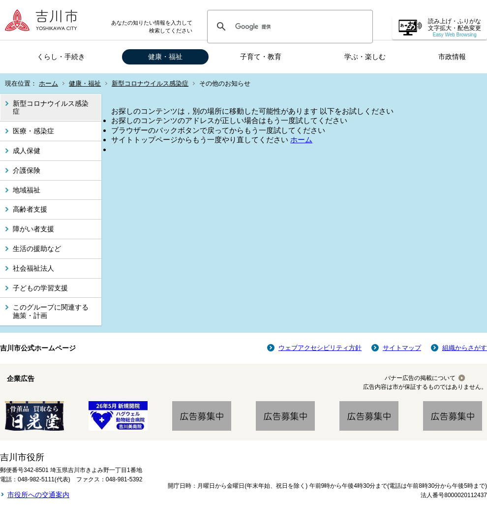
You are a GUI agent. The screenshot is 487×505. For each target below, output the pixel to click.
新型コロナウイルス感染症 (150, 83)
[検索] (288, 26)
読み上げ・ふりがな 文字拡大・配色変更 (454, 28)
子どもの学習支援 (40, 288)
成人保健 (26, 151)
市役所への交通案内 (38, 495)
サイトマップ (402, 347)
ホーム (48, 83)
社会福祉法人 (33, 268)
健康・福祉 (165, 57)
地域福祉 (26, 190)
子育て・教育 (260, 57)
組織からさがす (464, 347)
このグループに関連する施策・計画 (51, 311)
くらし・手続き (61, 57)
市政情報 (452, 57)
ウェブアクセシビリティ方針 (320, 347)
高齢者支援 (30, 209)
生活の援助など (37, 248)
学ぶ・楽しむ (365, 57)
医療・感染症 (33, 131)
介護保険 (26, 170)
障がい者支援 (33, 229)
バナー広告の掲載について (420, 378)
